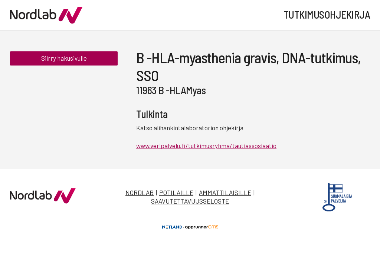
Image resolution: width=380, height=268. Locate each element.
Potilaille (176, 192)
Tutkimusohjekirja (327, 14)
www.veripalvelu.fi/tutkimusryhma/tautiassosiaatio (206, 145)
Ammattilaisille (225, 192)
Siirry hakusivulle (64, 59)
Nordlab (139, 192)
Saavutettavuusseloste (190, 201)
